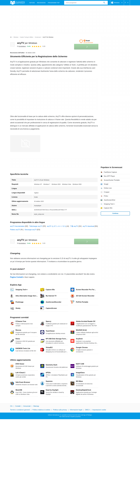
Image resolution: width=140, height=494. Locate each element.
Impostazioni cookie (99, 410)
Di (21, 46)
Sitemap (36, 406)
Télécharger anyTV (35, 226)
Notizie (32, 2)
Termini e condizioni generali (20, 410)
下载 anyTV (74, 226)
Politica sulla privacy (60, 410)
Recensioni (41, 2)
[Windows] (16, 37)
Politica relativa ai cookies (41, 410)
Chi (11, 406)
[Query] (86, 3)
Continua (115, 213)
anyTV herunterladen (17, 226)
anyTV (27, 43)
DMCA (87, 410)
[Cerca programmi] (104, 3)
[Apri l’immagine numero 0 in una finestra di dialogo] (25, 143)
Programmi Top (54, 2)
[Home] (11, 37)
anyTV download (88, 226)
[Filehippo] (17, 2)
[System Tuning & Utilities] (26, 37)
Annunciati (27, 406)
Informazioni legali (76, 410)
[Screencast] (38, 37)
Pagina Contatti (16, 277)
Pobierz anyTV (15, 229)
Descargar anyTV (31, 229)
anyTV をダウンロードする (56, 226)
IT (127, 3)
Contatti (18, 406)
